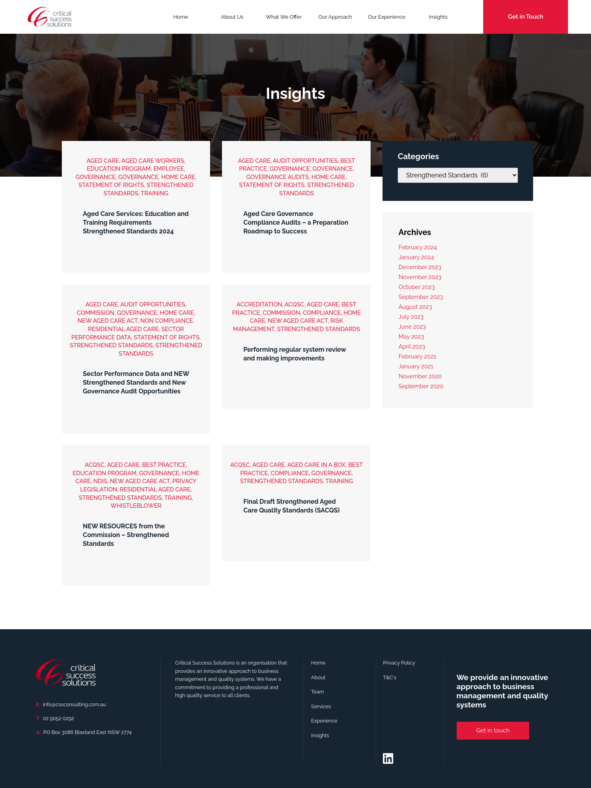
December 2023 (419, 267)
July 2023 (410, 316)
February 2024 (417, 247)
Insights (438, 17)
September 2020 (420, 386)
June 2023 (412, 326)
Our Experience (386, 17)
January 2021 (415, 366)
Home (180, 17)
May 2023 (411, 336)
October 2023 (416, 286)
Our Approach (335, 17)
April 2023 (411, 346)
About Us (232, 17)
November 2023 (419, 277)
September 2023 (420, 296)
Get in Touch (525, 16)
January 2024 (416, 257)
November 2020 (420, 376)
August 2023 (415, 306)
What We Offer (284, 19)
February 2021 (417, 356)
